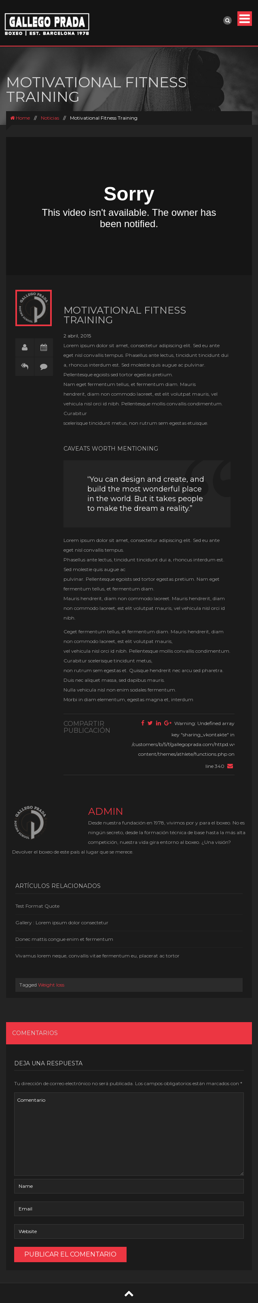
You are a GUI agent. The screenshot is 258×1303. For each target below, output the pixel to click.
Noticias (50, 118)
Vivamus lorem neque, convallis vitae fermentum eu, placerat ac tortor (97, 956)
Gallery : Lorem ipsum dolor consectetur (61, 922)
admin (105, 811)
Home (20, 118)
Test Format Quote (37, 906)
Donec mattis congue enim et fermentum (64, 939)
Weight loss (51, 985)
